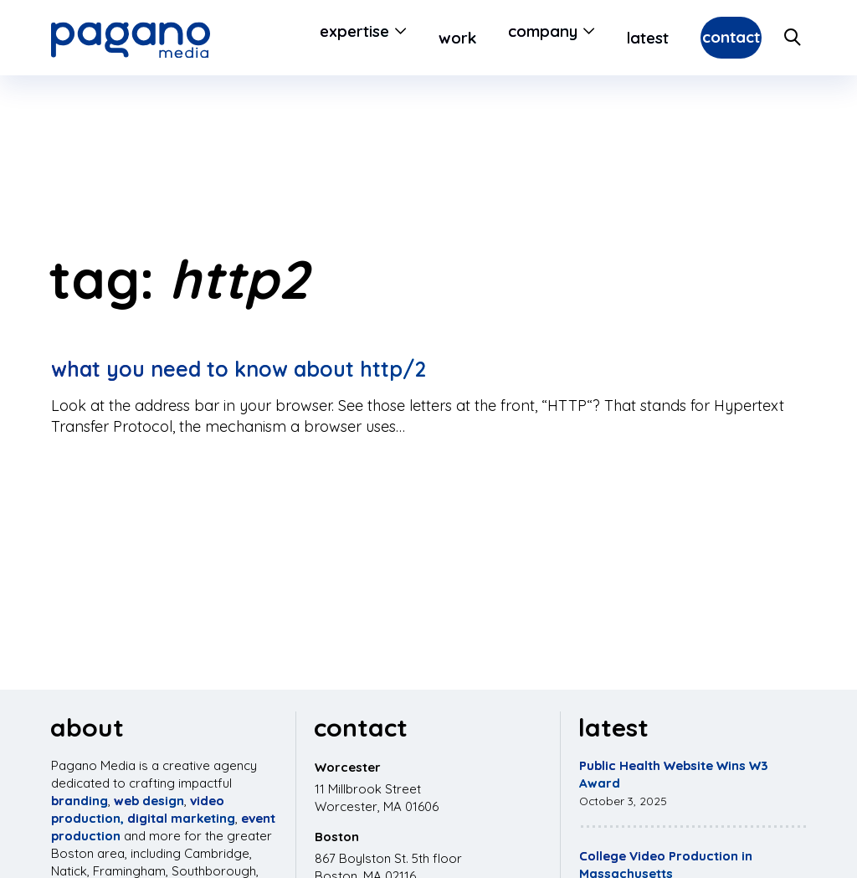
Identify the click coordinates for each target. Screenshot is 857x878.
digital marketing (181, 818)
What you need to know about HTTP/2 (238, 369)
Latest (604, 38)
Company (499, 38)
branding (79, 801)
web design (149, 801)
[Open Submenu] (354, 37)
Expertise (311, 38)
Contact (709, 38)
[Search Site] (793, 37)
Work (414, 38)
